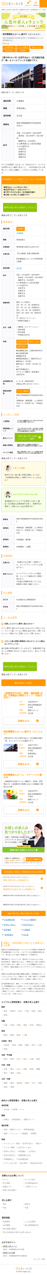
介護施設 (19, 233)
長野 (12, 1059)
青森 (27, 1045)
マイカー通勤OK (23, 391)
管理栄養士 (9, 935)
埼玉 (20, 1011)
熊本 (12, 1083)
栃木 (40, 1011)
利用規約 (6, 1221)
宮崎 (40, 1083)
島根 (25, 1069)
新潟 (5, 1059)
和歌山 (39, 1025)
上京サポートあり (24, 1147)
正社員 (19, 268)
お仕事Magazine (31, 1183)
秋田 (5, 1049)
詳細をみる (23, 721)
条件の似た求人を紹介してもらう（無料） (20, 209)
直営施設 (21, 229)
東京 (5, 1011)
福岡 (5, 1083)
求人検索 (6, 1183)
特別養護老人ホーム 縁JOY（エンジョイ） (23, 732)
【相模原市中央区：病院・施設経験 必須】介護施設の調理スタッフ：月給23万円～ (23, 695)
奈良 (31, 1025)
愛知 (5, 1035)
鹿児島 (19, 1083)
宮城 (14, 1045)
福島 (20, 1045)
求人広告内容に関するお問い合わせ (17, 1232)
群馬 (5, 1015)
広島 (5, 1069)
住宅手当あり (22, 346)
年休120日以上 (10, 1155)
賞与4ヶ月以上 (34, 342)
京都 (18, 1025)
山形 (40, 1045)
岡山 (12, 1069)
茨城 (33, 1011)
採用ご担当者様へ (10, 1190)
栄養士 (6, 1119)
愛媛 (38, 1069)
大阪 (5, 1025)
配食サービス (15, 1129)
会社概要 (6, 1225)
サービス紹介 (30, 1179)
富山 (25, 1059)
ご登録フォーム (31, 1186)
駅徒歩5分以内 (36, 1163)
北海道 (6, 1045)
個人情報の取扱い (10, 1229)
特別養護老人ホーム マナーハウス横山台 (23, 776)
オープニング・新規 (12, 1143)
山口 (18, 1069)
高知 (18, 1073)
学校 (5, 1129)
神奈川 (13, 1011)
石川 (18, 1059)
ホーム (5, 1179)
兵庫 (12, 1025)
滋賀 (25, 1025)
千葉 (27, 1011)
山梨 (31, 1059)
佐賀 (5, 1087)
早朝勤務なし (9, 1159)
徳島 (12, 1073)
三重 (25, 1035)
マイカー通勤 (9, 1147)
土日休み (31, 1151)
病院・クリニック (11, 1133)
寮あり (38, 1143)
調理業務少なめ (25, 1155)
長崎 (27, 1083)
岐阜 (18, 1035)
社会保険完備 (22, 342)
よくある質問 (30, 1221)
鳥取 (31, 1069)
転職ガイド (7, 1186)
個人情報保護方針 (32, 1225)
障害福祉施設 (29, 1129)
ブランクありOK (10, 1163)
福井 (38, 1059)
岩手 (33, 1045)
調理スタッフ (29, 1119)
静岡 (12, 1035)
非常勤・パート (18, 1109)
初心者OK (24, 1163)
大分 (33, 1083)
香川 (5, 1073)
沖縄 (12, 1087)
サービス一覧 (39, 1259)
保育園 (33, 1133)
